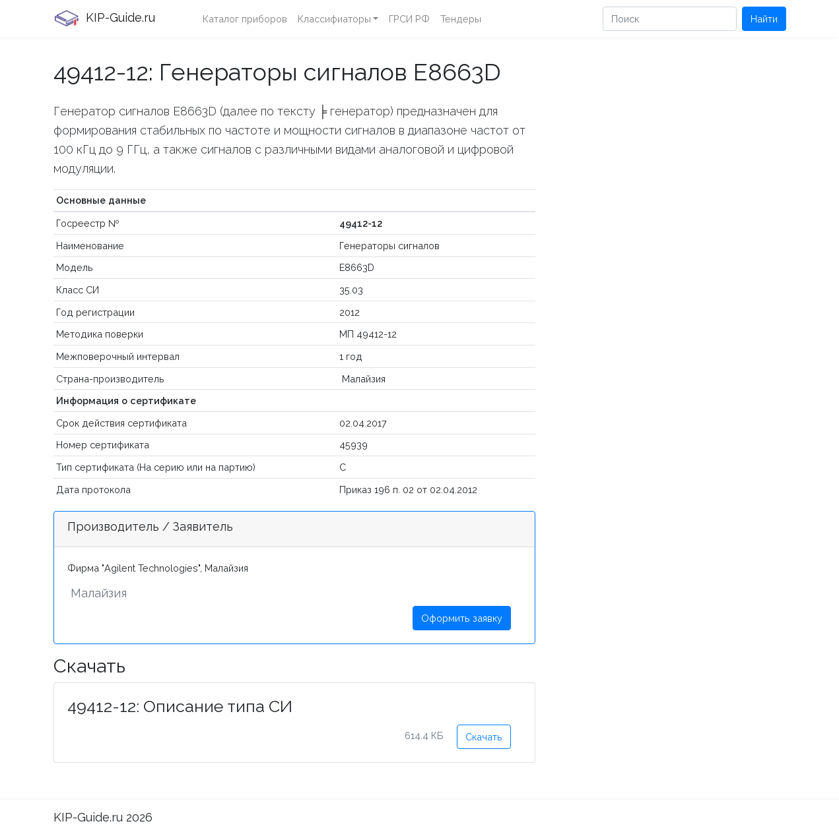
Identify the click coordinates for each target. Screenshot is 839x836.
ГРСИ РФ (409, 18)
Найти (764, 18)
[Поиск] (670, 19)
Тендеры (460, 18)
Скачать (483, 736)
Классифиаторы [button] (334, 18)
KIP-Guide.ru (104, 18)
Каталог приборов (245, 18)
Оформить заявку (461, 618)
